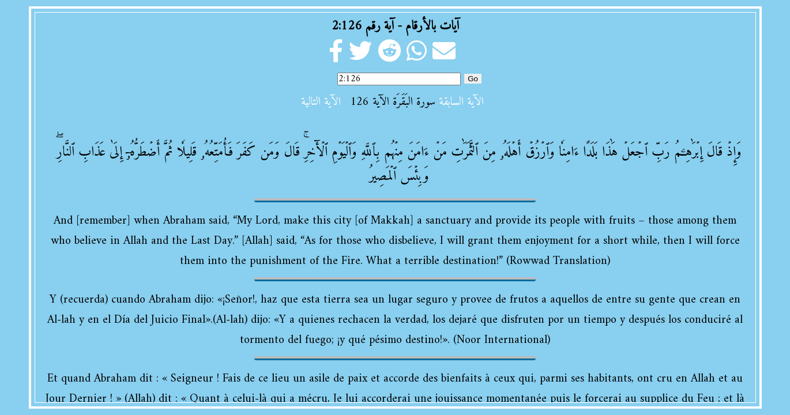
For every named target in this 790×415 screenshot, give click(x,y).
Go (473, 78)
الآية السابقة (461, 102)
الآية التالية (321, 102)
